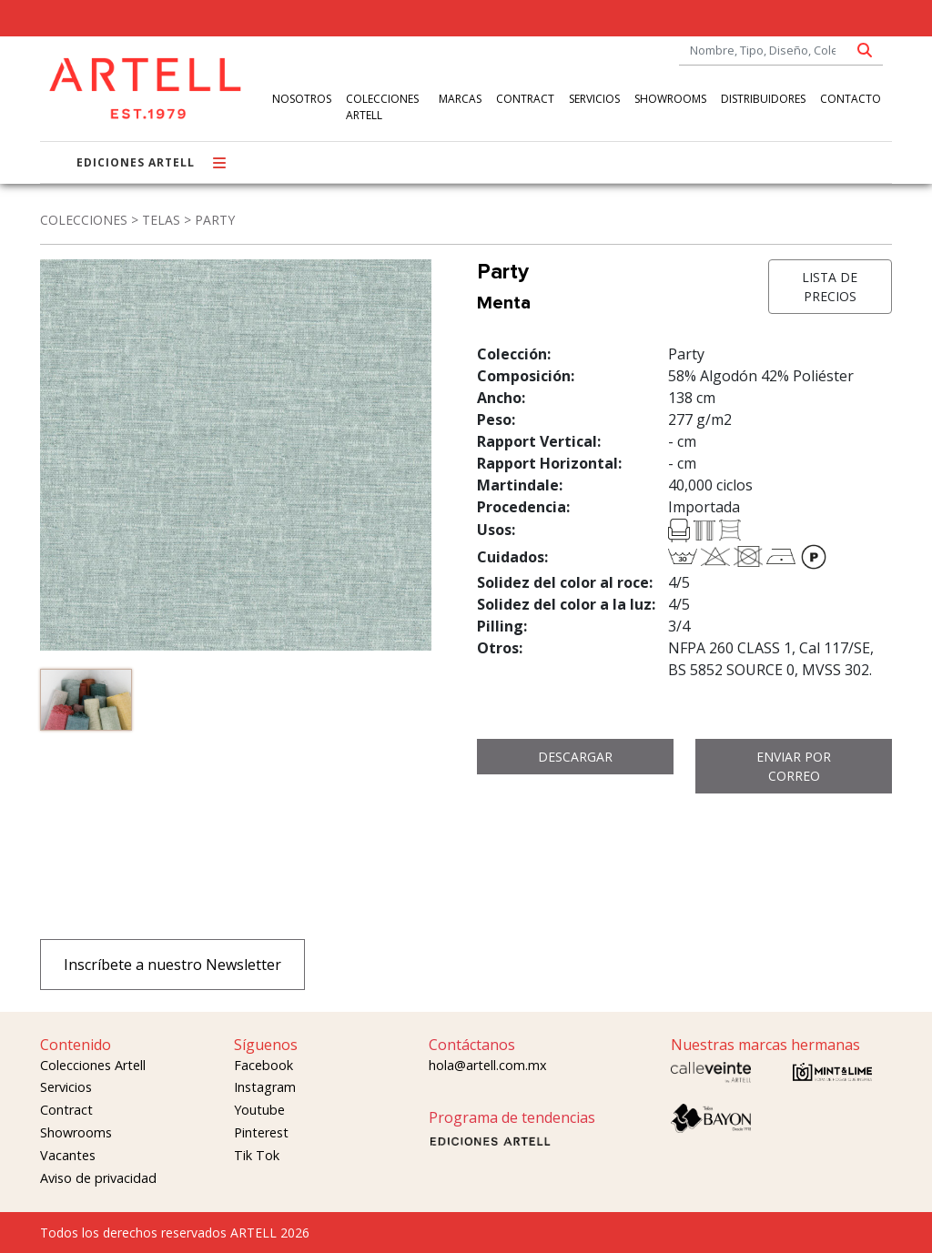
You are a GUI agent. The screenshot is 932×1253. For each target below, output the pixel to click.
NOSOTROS (301, 98)
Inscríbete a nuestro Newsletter (172, 965)
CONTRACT (525, 98)
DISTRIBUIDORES (763, 98)
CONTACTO (850, 98)
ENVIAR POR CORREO (793, 766)
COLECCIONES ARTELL (382, 107)
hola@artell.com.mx (488, 1065)
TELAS (161, 219)
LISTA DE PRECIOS (829, 286)
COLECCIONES (83, 219)
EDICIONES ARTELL (135, 162)
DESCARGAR (575, 756)
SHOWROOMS (670, 98)
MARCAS (460, 98)
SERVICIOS (594, 98)
